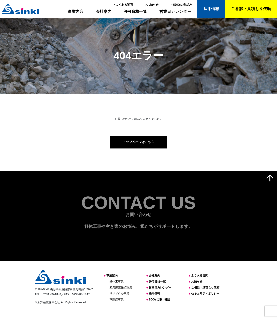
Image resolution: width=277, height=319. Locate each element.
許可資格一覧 (135, 11)
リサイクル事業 (119, 293)
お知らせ (152, 4)
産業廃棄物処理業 (121, 287)
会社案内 (103, 11)
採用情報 (211, 9)
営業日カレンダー (175, 11)
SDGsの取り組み (160, 299)
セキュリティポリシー (205, 293)
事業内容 (75, 11)
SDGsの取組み (182, 4)
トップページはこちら (138, 142)
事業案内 (112, 275)
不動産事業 (117, 299)
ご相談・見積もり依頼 (251, 9)
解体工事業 (117, 281)
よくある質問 (124, 4)
